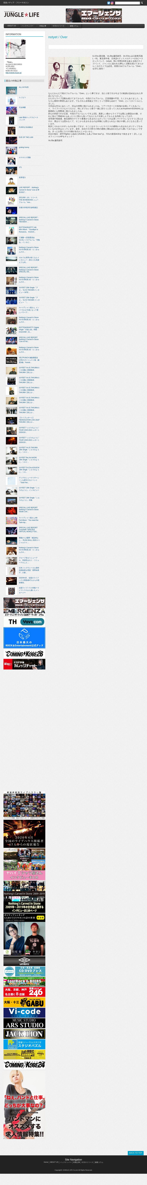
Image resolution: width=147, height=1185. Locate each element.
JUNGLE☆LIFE (21, 15)
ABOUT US (11, 26)
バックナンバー (27, 26)
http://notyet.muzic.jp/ (13, 73)
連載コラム (74, 26)
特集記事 (43, 26)
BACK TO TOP (135, 1153)
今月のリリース (58, 26)
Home (46, 1162)
